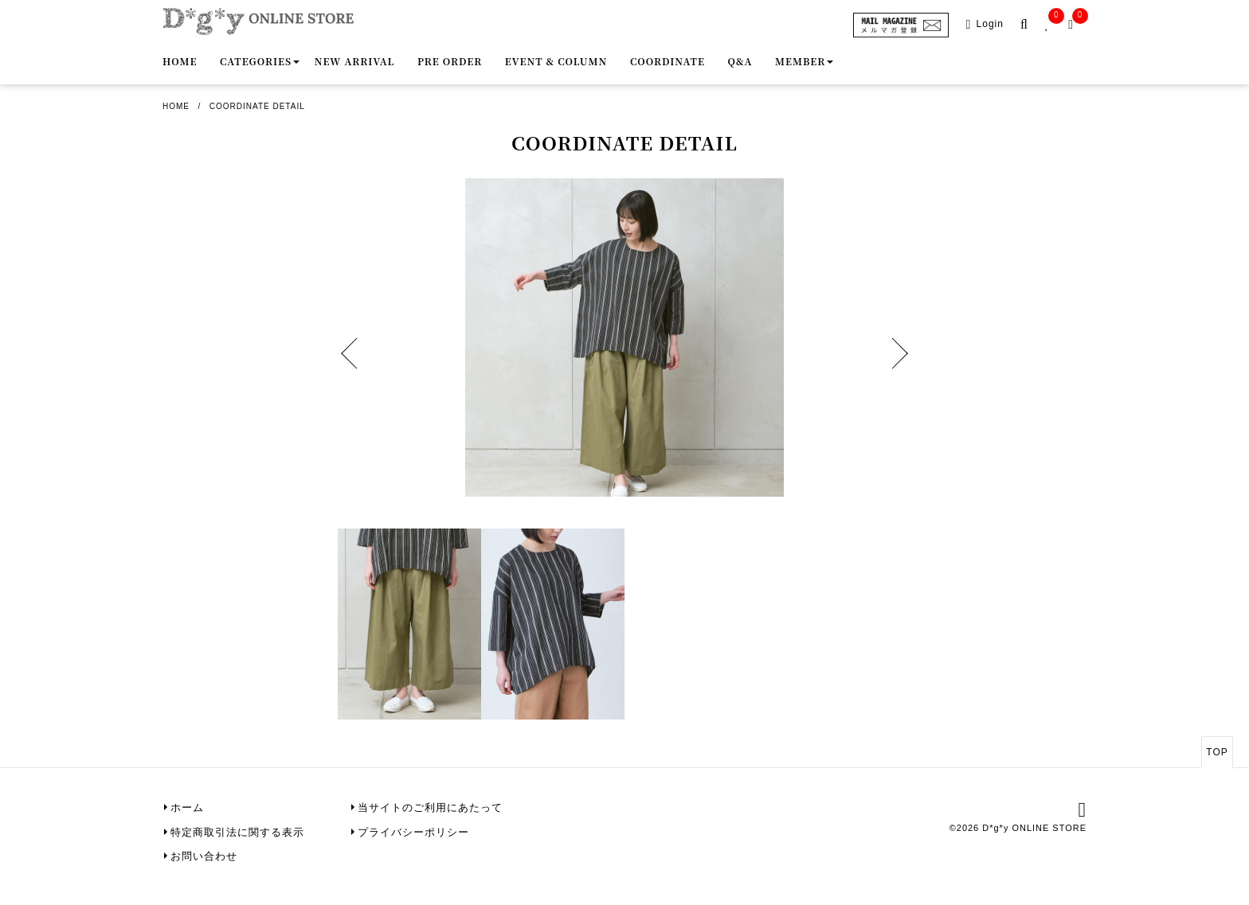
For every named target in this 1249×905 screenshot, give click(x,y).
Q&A (740, 61)
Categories (256, 61)
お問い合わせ (203, 856)
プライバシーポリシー (413, 832)
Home (179, 61)
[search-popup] (1027, 24)
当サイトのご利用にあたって (430, 807)
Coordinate (667, 61)
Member (800, 61)
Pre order (449, 61)
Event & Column (556, 61)
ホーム (187, 807)
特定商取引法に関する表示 (237, 832)
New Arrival (355, 61)
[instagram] (1083, 812)
